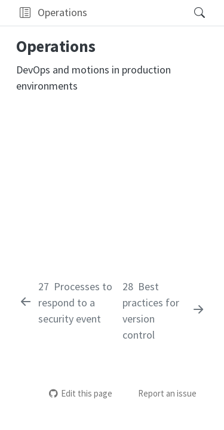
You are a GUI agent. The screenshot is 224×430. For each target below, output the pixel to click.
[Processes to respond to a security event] (68, 302)
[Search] (188, 13)
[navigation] (136, 13)
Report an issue (160, 393)
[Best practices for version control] (164, 310)
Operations (62, 12)
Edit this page (80, 393)
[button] (25, 13)
